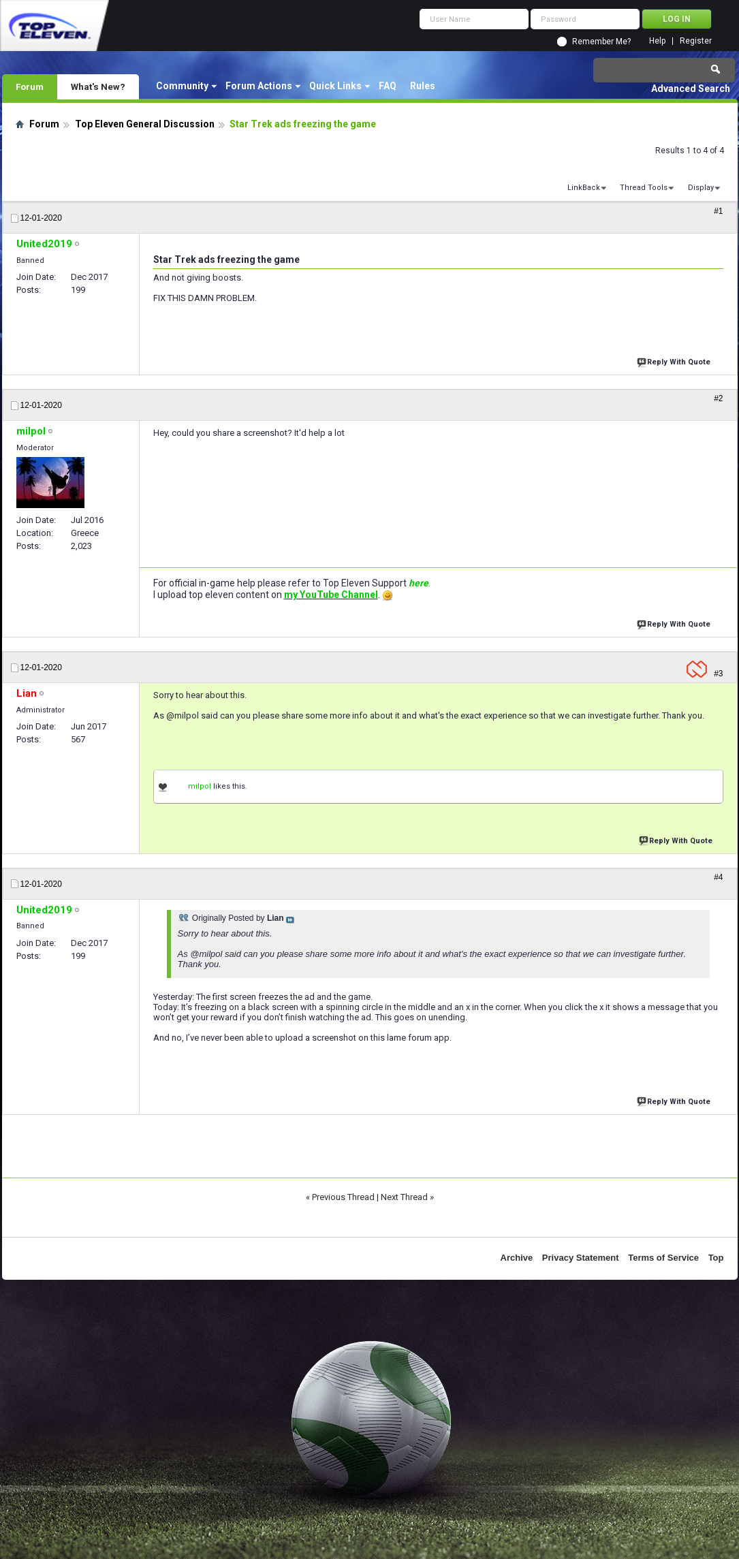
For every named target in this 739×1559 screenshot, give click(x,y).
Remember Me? (601, 41)
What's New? (98, 86)
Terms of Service (663, 1258)
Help (657, 41)
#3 (718, 673)
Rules (422, 85)
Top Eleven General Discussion (145, 124)
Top (716, 1258)
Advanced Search (690, 88)
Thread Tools (643, 187)
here (418, 583)
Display (701, 187)
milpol (199, 786)
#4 (718, 877)
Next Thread (404, 1197)
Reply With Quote (675, 360)
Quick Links (335, 85)
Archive (517, 1258)
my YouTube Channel (331, 594)
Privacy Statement (580, 1258)
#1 (718, 211)
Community (182, 85)
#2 (718, 398)
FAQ (387, 85)
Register (696, 41)
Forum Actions (258, 85)
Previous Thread (343, 1197)
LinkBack (583, 187)
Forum (30, 86)
